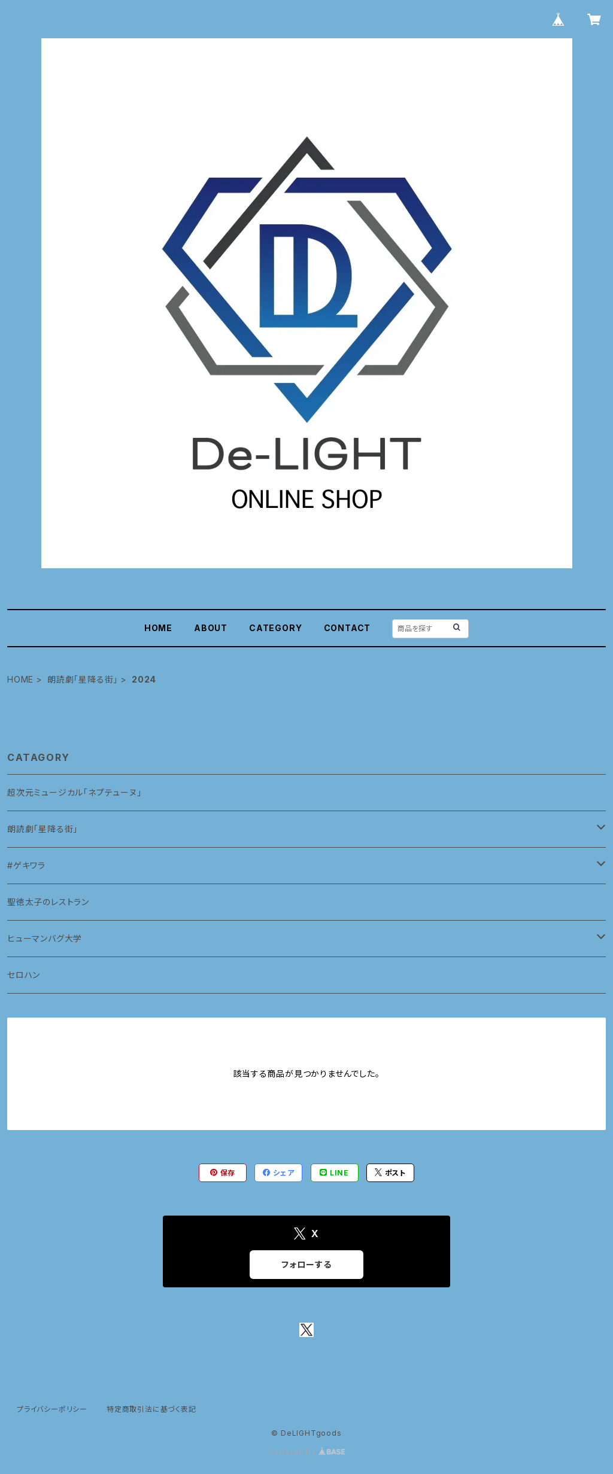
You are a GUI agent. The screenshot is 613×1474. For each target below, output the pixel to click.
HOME (158, 628)
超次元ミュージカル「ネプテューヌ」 (74, 792)
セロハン (23, 975)
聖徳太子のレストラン (48, 902)
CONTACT (347, 628)
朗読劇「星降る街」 (82, 679)
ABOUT (210, 628)
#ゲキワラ (26, 865)
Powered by (306, 1452)
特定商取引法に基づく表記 (151, 1409)
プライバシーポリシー (52, 1409)
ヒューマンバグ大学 (44, 938)
